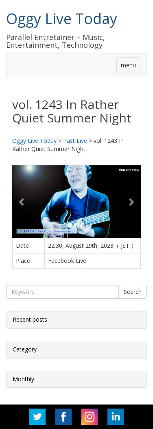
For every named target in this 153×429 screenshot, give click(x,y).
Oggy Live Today (61, 19)
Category (25, 349)
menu (128, 65)
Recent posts (30, 319)
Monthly (23, 379)
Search (133, 292)
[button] (21, 201)
